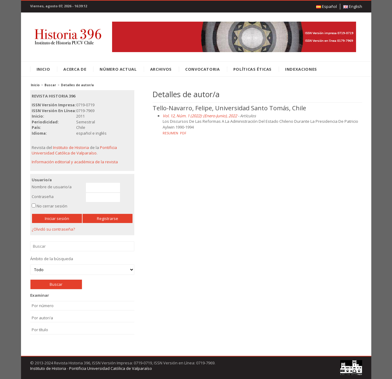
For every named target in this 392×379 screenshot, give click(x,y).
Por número (43, 305)
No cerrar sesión (52, 206)
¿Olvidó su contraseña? (53, 229)
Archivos (161, 69)
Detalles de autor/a (77, 85)
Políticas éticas (252, 69)
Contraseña (43, 196)
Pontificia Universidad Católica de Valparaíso (74, 150)
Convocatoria (202, 69)
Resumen (170, 133)
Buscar (50, 85)
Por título (40, 329)
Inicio (43, 69)
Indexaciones (301, 69)
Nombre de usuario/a (52, 187)
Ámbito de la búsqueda (82, 265)
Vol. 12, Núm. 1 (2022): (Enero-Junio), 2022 (200, 116)
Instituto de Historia (71, 147)
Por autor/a (42, 318)
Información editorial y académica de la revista (75, 162)
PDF (183, 133)
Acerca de (74, 69)
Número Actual (118, 69)
